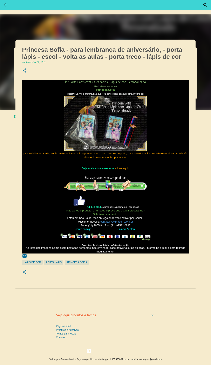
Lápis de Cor (32, 262)
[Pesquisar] (205, 5)
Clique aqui (94, 206)
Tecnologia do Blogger (105, 351)
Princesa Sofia (77, 262)
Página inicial (63, 326)
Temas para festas (66, 333)
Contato (60, 337)
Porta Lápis (54, 262)
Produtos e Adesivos (67, 330)
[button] (24, 71)
